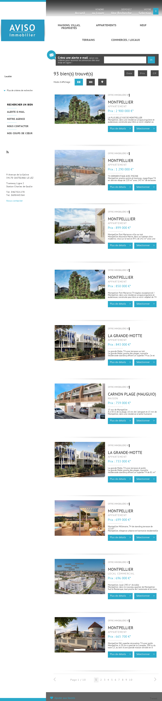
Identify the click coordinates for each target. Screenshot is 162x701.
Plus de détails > (120, 128)
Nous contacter (17, 126)
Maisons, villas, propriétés (69, 27)
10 (130, 680)
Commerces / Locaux (125, 40)
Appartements (106, 25)
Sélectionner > (145, 128)
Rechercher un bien (20, 104)
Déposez (121, 12)
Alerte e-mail (16, 112)
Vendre (98, 12)
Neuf (143, 25)
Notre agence (16, 119)
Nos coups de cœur (20, 133)
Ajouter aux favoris (64, 698)
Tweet (153, 699)
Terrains (88, 40)
